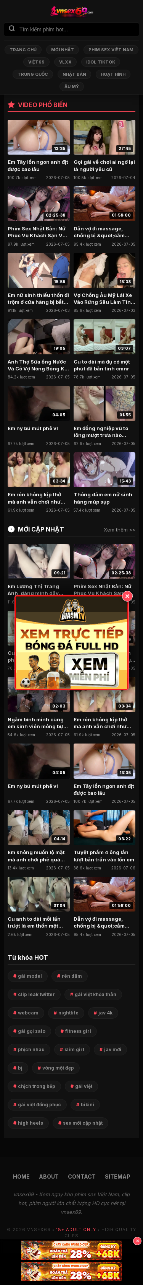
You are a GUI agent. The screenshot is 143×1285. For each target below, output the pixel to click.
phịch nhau (31, 1049)
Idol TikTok (100, 62)
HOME (21, 1176)
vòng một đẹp (58, 1068)
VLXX (65, 62)
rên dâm (72, 976)
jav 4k (105, 1013)
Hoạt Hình (113, 74)
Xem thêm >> (119, 530)
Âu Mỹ (71, 86)
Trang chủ (23, 49)
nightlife (68, 1013)
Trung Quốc (33, 74)
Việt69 (36, 62)
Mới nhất (62, 49)
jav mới (112, 1049)
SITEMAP (117, 1176)
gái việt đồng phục (39, 1104)
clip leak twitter (36, 994)
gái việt (83, 1086)
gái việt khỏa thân (95, 994)
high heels (30, 1123)
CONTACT (82, 1176)
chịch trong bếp (36, 1086)
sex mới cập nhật (83, 1123)
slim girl (74, 1049)
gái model (30, 976)
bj (20, 1068)
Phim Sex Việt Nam (110, 49)
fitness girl (78, 1031)
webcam (28, 1013)
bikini (87, 1104)
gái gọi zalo (31, 1031)
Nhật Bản (74, 74)
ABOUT (49, 1176)
